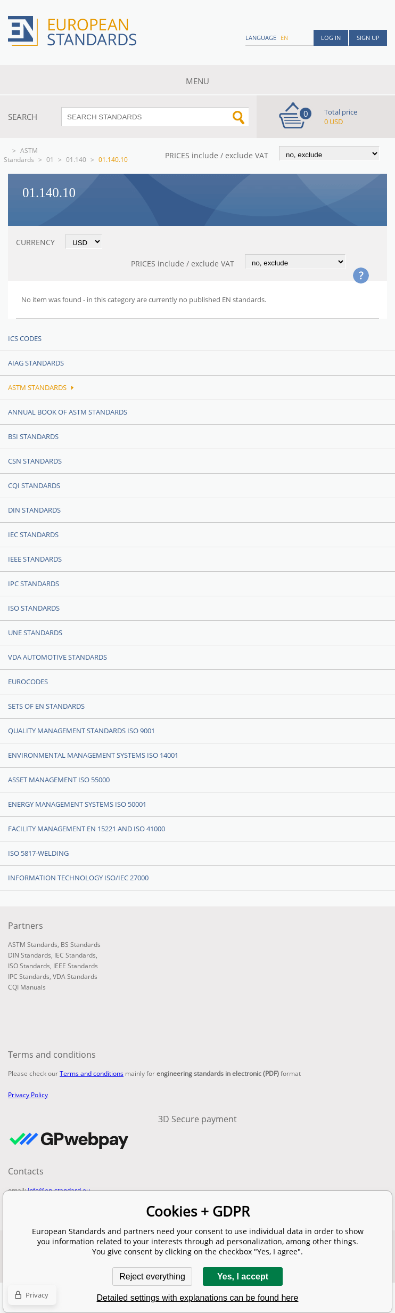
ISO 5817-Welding (38, 853)
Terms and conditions (92, 1073)
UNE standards (35, 632)
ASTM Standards (21, 155)
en (284, 38)
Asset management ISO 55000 (59, 779)
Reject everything (152, 1276)
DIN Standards (34, 510)
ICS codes (25, 338)
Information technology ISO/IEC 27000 (78, 877)
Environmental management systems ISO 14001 (93, 755)
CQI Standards (34, 485)
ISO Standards (34, 608)
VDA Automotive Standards (57, 657)
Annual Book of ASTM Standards (67, 412)
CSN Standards (35, 461)
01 (50, 159)
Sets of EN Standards (46, 706)
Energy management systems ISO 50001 (77, 804)
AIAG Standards (36, 363)
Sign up (368, 38)
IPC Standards (33, 583)
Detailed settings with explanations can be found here (198, 1297)
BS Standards (81, 944)
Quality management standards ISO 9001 (81, 730)
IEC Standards (33, 534)
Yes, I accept (242, 1276)
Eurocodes (28, 681)
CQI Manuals (27, 987)
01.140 (76, 159)
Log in (331, 38)
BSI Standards (33, 436)
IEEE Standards (35, 559)
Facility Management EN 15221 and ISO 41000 (86, 828)
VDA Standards (75, 976)
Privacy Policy (28, 1094)
